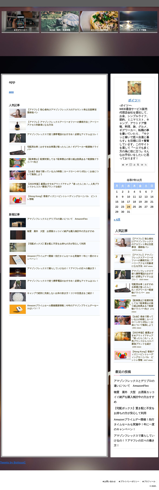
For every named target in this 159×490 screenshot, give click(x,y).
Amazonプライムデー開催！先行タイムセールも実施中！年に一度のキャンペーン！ (134, 424)
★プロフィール (148, 481)
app (11, 91)
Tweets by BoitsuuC (13, 462)
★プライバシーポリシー (128, 481)
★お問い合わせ (109, 481)
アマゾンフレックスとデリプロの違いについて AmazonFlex (134, 383)
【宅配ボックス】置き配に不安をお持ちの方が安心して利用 (134, 411)
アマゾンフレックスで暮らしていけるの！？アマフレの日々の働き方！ (134, 440)
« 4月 (117, 219)
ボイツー (134, 100)
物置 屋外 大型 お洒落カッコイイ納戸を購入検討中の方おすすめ (134, 397)
